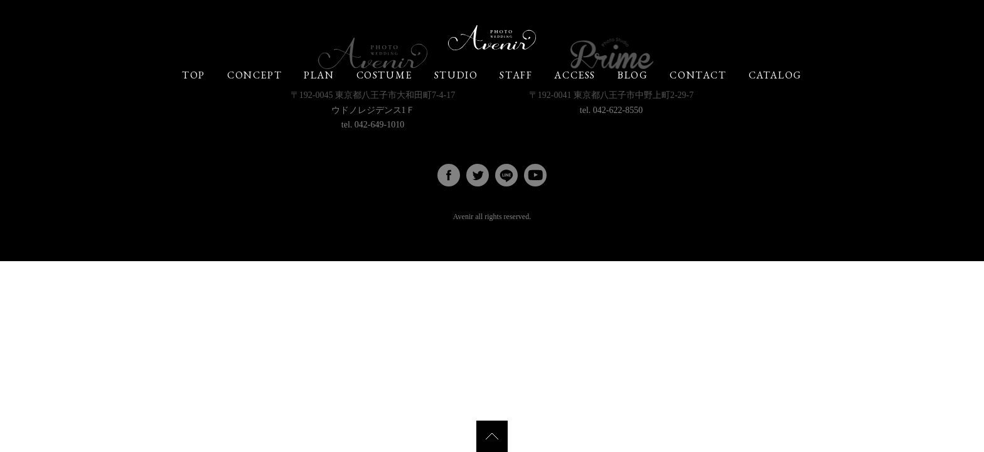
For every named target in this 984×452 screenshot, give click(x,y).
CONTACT (698, 75)
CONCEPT (254, 75)
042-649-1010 (379, 124)
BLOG (633, 75)
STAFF (516, 75)
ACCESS (575, 75)
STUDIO (456, 75)
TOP (193, 75)
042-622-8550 (618, 110)
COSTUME (384, 75)
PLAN (319, 75)
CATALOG (775, 75)
